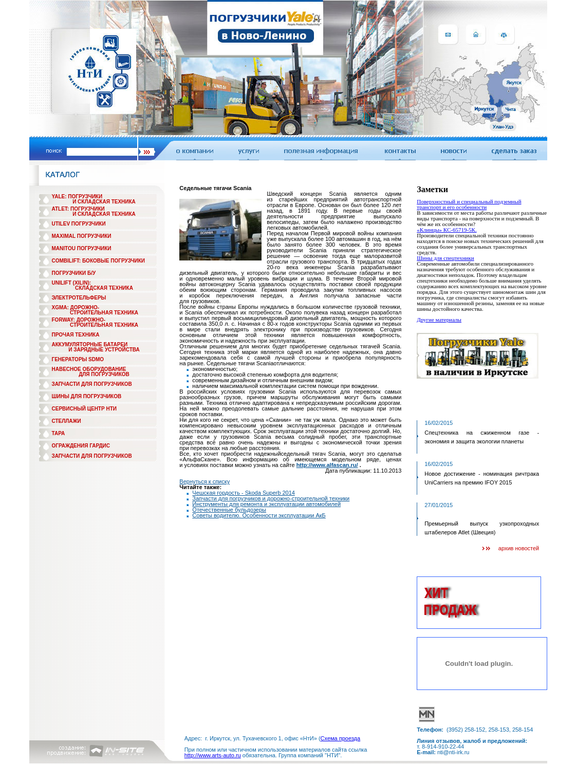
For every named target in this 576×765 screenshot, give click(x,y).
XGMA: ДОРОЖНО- (76, 307)
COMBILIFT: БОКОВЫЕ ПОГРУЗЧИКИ (98, 261)
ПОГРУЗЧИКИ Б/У (74, 273)
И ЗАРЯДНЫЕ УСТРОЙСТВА (103, 349)
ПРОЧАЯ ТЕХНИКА (76, 335)
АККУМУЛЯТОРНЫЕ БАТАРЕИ (90, 344)
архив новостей (518, 548)
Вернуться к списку (204, 481)
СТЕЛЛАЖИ (66, 421)
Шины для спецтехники (445, 258)
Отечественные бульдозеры (229, 510)
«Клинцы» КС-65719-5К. (446, 230)
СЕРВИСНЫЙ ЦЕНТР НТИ (84, 409)
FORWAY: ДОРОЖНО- (79, 320)
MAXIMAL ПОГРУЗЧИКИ (82, 236)
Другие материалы (439, 319)
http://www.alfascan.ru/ (327, 465)
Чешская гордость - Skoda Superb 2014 (243, 493)
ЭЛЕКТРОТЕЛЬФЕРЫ (79, 298)
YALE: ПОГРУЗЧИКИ (77, 196)
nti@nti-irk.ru (453, 752)
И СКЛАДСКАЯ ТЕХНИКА (104, 201)
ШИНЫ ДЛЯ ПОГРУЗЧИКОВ (87, 396)
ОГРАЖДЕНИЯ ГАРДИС (81, 446)
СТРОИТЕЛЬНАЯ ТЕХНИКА (104, 312)
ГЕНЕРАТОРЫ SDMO (78, 359)
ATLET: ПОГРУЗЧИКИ (78, 209)
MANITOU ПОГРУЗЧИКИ (82, 248)
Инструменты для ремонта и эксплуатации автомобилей (266, 504)
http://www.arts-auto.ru (212, 755)
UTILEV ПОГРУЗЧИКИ (79, 224)
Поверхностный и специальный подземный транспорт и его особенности (469, 204)
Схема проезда (341, 738)
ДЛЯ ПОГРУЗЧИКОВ (104, 374)
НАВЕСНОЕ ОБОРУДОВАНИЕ (89, 369)
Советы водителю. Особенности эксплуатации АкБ (258, 515)
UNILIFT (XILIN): (71, 283)
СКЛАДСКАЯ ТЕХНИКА (104, 288)
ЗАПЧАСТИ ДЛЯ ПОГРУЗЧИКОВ (92, 384)
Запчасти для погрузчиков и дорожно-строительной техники (270, 498)
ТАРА (58, 433)
